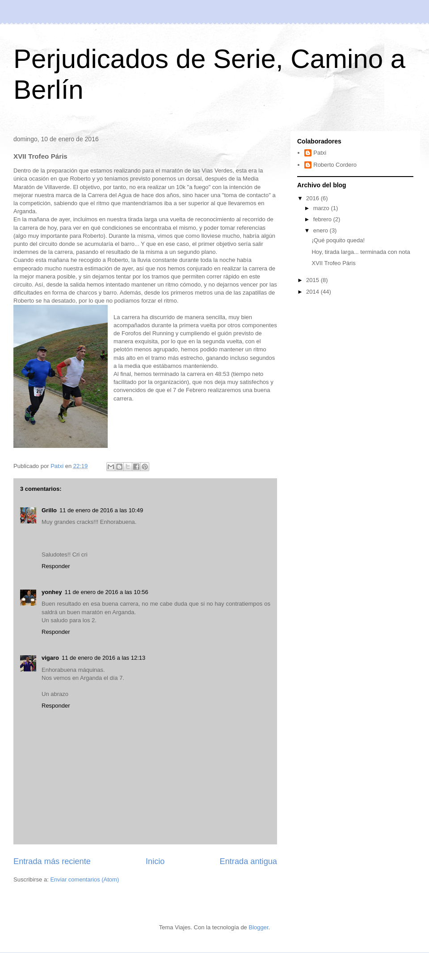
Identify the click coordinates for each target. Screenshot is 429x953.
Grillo (49, 510)
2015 (313, 280)
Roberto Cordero (335, 164)
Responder (56, 566)
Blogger (258, 927)
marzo (322, 208)
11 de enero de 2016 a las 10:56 (106, 592)
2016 (313, 198)
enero (321, 230)
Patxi (319, 152)
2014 (313, 291)
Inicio (155, 861)
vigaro (50, 657)
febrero (323, 219)
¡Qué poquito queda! (338, 240)
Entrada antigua (248, 861)
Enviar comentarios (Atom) (84, 879)
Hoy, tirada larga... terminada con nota (360, 252)
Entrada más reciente (52, 861)
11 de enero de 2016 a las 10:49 (101, 510)
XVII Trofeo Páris (333, 263)
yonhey (52, 592)
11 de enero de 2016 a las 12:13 (103, 657)
